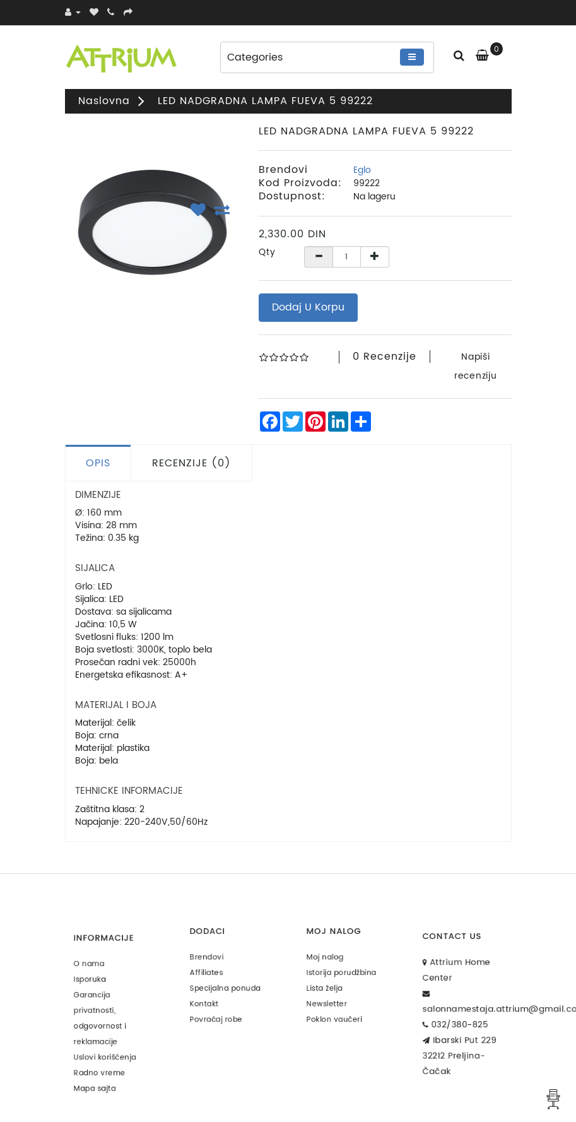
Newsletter (330, 996)
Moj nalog (329, 959)
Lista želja (328, 984)
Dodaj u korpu (308, 307)
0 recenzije (384, 356)
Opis (98, 463)
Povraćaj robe (218, 1009)
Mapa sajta (98, 1072)
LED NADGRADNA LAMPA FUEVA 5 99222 (265, 101)
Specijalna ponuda (225, 984)
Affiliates (210, 971)
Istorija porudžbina (342, 971)
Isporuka (94, 984)
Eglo (362, 170)
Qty (267, 252)
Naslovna (104, 101)
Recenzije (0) (191, 463)
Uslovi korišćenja (106, 1047)
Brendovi (211, 959)
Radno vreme (102, 1060)
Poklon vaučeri (336, 1009)
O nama (93, 972)
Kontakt (209, 996)
